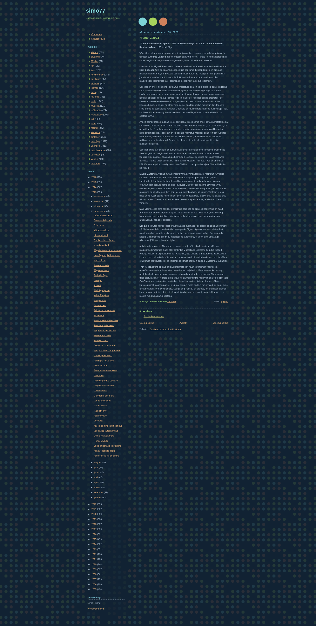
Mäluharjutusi (100, 390)
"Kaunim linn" (100, 410)
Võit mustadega (101, 230)
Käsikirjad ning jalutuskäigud (108, 426)
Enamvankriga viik (103, 220)
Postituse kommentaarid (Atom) (166, 329)
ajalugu (224, 301)
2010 (94, 564)
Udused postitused (103, 215)
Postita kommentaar (154, 316)
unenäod (95, 146)
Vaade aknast (100, 405)
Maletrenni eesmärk (104, 395)
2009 (94, 569)
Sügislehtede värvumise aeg (108, 250)
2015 (94, 539)
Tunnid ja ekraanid (103, 355)
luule (93, 92)
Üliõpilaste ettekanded (105, 345)
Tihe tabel (98, 375)
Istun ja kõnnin (101, 340)
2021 (94, 509)
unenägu (95, 141)
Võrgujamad (100, 300)
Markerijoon (100, 260)
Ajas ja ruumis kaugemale (107, 350)
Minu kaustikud (101, 245)
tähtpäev (95, 137)
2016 (94, 534)
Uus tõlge (98, 420)
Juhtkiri (97, 285)
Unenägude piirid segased (107, 255)
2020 (94, 514)
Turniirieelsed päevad (104, 240)
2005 (94, 589)
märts (97, 487)
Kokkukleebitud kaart (104, 450)
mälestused (97, 114)
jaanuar (98, 497)
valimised (96, 154)
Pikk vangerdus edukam (106, 380)
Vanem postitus (220, 323)
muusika (95, 106)
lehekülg (95, 83)
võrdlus (95, 159)
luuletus (95, 96)
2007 (94, 579)
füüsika (94, 61)
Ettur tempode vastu (104, 325)
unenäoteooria (98, 150)
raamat (94, 128)
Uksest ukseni (101, 235)
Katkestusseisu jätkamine (106, 455)
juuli (96, 467)
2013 (94, 549)
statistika (95, 132)
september (100, 211)
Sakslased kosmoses (104, 310)
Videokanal (96, 34)
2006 (94, 584)
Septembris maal (102, 335)
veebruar (99, 492)
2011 (94, 559)
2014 (94, 544)
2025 (94, 182)
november (99, 201)
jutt (92, 66)
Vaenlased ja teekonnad (106, 430)
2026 (94, 177)
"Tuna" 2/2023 (149, 37)
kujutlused (96, 79)
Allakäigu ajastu (101, 290)
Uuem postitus (147, 323)
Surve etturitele (101, 265)
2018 (94, 524)
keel (93, 70)
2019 (94, 519)
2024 (94, 187)
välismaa (95, 163)
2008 (94, 574)
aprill (97, 482)
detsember (100, 196)
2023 (94, 192)
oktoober (99, 206)
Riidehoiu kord (101, 365)
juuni (97, 472)
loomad (95, 88)
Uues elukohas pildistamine (107, 446)
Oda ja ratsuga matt (104, 435)
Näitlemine (99, 315)
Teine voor (99, 225)
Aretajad (98, 280)
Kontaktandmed (96, 608)
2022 (94, 504)
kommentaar (97, 74)
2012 (94, 554)
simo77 (96, 10)
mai (96, 477)
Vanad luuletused (102, 400)
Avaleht (183, 323)
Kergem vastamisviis (104, 385)
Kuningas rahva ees (104, 360)
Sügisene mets (101, 270)
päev (93, 123)
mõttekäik (96, 110)
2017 (94, 529)
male (93, 101)
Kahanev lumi (100, 415)
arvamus (95, 56)
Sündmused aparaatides (106, 320)
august (98, 462)
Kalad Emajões (101, 295)
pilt (92, 119)
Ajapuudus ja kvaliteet (105, 330)
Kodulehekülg (98, 39)
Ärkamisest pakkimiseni (105, 370)
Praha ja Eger (101, 275)
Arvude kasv (100, 305)
